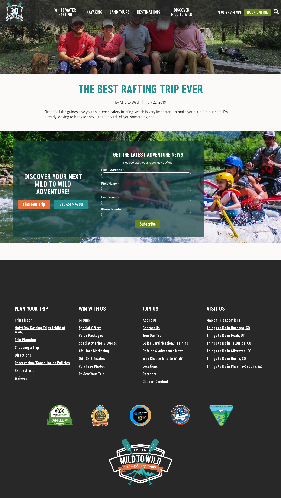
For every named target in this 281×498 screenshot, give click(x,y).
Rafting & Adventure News (163, 350)
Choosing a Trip (27, 347)
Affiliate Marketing (94, 350)
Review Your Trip (91, 374)
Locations (150, 366)
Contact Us (151, 327)
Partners (149, 374)
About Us (149, 320)
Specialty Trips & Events (98, 343)
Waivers (21, 378)
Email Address (113, 170)
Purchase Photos (92, 366)
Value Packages (91, 335)
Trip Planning (25, 339)
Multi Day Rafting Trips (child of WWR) (40, 329)
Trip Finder (23, 320)
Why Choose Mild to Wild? (163, 358)
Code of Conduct (155, 381)
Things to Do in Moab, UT (226, 335)
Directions (23, 355)
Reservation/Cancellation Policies (42, 362)
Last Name (110, 197)
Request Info (25, 370)
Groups (84, 320)
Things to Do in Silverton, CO (229, 350)
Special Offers (90, 327)
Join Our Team (153, 335)
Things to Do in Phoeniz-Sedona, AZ (234, 366)
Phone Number (112, 209)
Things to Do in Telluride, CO (229, 343)
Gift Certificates (92, 358)
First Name (110, 183)
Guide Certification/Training (165, 343)
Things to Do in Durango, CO (228, 327)
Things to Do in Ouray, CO (226, 358)
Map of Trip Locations (223, 320)
